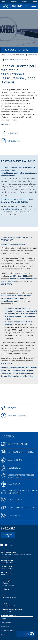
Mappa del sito (6, 622)
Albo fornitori (14, 459)
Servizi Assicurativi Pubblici (16, 54)
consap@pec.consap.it (9, 173)
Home (3, 54)
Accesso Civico (6, 635)
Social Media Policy (7, 631)
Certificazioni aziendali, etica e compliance (22, 491)
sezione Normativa (12, 209)
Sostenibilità (14, 467)
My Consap (34, 2)
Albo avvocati (14, 483)
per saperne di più (7, 535)
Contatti (24, 2)
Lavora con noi (14, 499)
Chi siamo (3, 2)
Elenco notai (13, 515)
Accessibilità (5, 626)
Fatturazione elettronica (20, 451)
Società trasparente (17, 444)
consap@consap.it (9, 606)
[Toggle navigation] (33, 6)
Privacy (3, 618)
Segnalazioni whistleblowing (22, 507)
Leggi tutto (4, 124)
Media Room (14, 2)
